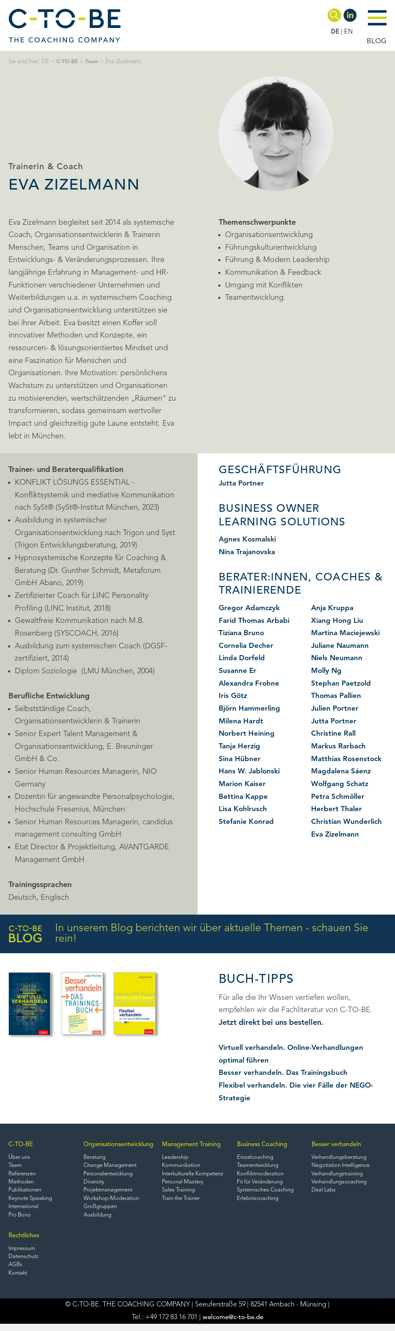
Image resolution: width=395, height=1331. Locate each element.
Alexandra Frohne (250, 683)
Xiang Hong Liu (338, 621)
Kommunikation (185, 1166)
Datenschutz (25, 1262)
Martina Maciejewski (348, 633)
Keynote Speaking (32, 1201)
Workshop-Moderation (110, 1201)
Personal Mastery (187, 1184)
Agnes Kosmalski (249, 539)
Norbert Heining (247, 733)
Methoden (22, 1184)
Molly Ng (327, 671)
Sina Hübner (240, 759)
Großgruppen (99, 1210)
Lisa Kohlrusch (244, 809)
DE (335, 31)
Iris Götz (234, 696)
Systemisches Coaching (273, 1193)
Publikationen (26, 1193)
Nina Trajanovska (249, 552)
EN (348, 31)
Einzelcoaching (261, 1158)
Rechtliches (24, 1240)
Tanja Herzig (240, 746)
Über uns (20, 1158)
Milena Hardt (242, 721)
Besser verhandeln (340, 1144)
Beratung (93, 1158)
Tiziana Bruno (243, 633)
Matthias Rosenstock (348, 759)
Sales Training (183, 1193)
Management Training (196, 1144)
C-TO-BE (67, 61)
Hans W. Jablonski (251, 771)
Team (93, 61)
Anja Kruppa (333, 608)
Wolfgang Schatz (341, 784)
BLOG (376, 41)
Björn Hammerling (251, 708)
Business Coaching (269, 1144)
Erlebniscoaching (264, 1201)
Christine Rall (334, 733)
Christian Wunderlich (348, 822)
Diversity (92, 1184)
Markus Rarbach (339, 746)
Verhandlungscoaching (343, 1184)
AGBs (15, 1271)
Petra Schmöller (339, 797)
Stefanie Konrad (247, 822)
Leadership (179, 1158)
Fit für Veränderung (268, 1184)
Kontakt (18, 1280)
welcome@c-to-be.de (233, 1324)
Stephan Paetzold (342, 683)
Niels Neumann (338, 658)
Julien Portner (336, 708)
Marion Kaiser (243, 784)
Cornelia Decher (247, 646)
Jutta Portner (242, 483)
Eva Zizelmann (336, 834)
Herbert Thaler (337, 809)
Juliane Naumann (341, 646)
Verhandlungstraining (342, 1175)
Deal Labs (326, 1193)
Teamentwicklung (265, 1166)
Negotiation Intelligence (346, 1166)
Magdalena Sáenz (342, 771)
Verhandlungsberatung (344, 1158)
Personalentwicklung (108, 1175)
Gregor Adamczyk (251, 608)
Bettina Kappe (244, 797)
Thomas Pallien (337, 696)
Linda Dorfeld (243, 658)
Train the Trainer (186, 1201)
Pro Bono (20, 1219)
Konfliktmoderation (267, 1175)
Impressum (23, 1253)
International (25, 1210)
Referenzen (23, 1175)
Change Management (109, 1166)
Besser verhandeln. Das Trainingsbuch (285, 1073)
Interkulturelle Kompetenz (199, 1175)
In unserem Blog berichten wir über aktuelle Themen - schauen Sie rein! (188, 933)
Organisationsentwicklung (118, 1144)
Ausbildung (95, 1219)
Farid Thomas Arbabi (256, 621)
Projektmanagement (107, 1193)
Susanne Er (238, 671)
